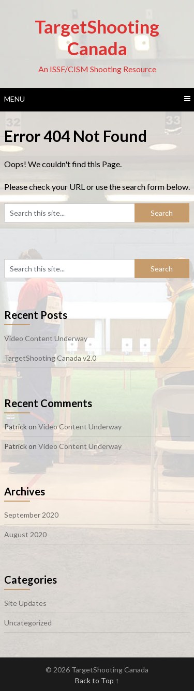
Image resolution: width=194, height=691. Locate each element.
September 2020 (31, 514)
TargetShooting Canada (97, 37)
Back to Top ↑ (97, 680)
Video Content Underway (45, 338)
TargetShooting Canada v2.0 (50, 357)
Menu (14, 98)
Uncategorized (28, 622)
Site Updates (25, 603)
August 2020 (25, 534)
